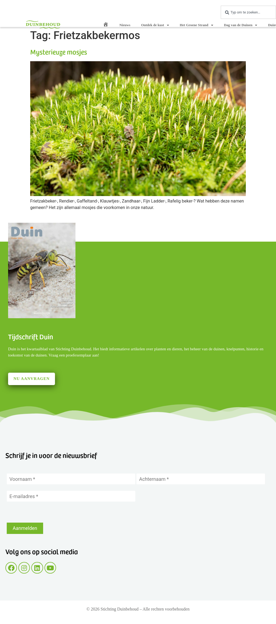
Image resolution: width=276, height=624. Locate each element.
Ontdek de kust (155, 25)
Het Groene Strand (196, 25)
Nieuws (124, 25)
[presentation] (48, 512)
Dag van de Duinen (240, 25)
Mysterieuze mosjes (58, 51)
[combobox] (248, 12)
